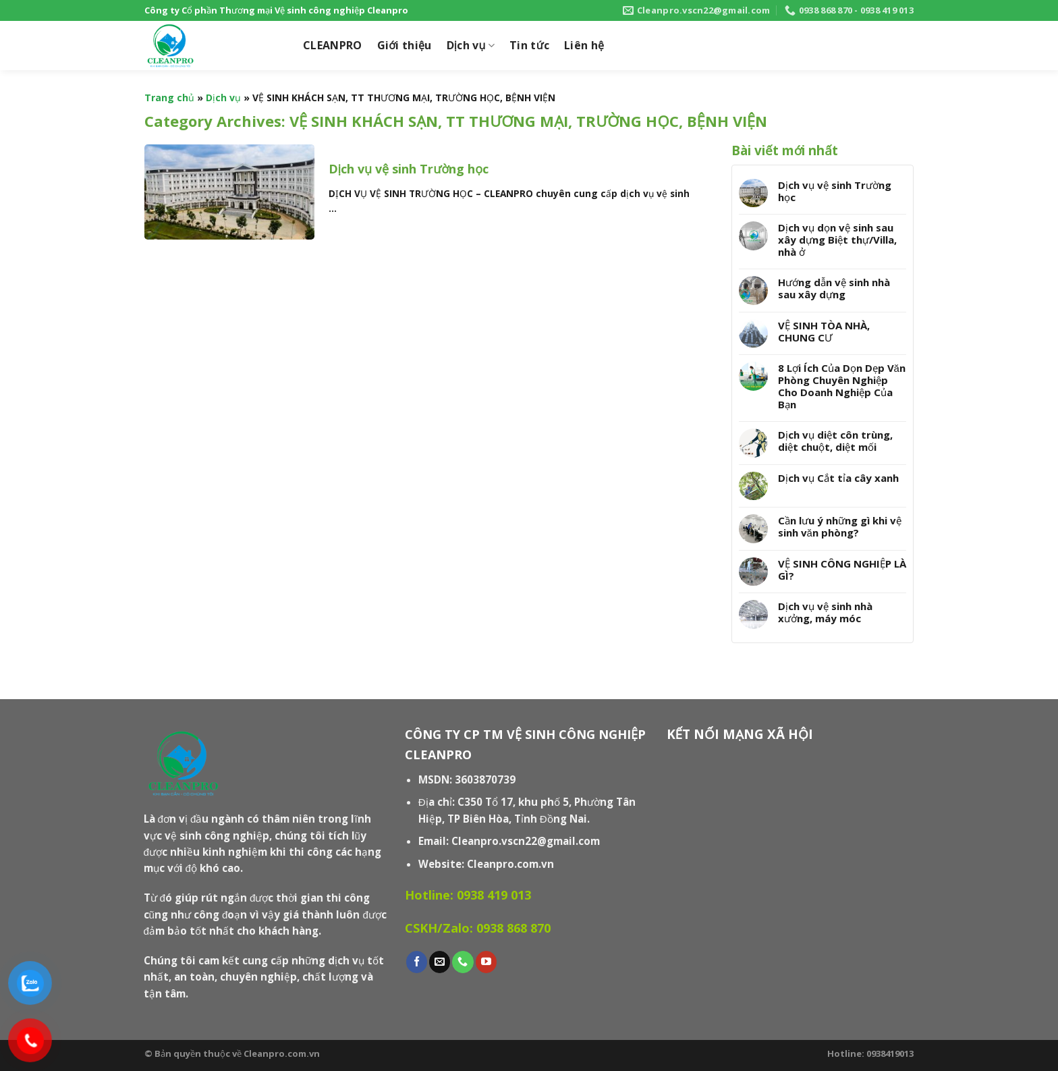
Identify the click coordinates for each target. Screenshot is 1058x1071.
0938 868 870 (513, 928)
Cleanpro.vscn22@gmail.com (525, 841)
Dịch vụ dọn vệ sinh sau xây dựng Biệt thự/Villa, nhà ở (837, 239)
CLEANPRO (332, 45)
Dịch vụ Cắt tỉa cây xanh (838, 478)
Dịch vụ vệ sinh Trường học (834, 191)
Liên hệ (584, 45)
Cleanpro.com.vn (510, 864)
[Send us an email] (439, 961)
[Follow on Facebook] (416, 961)
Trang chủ (169, 97)
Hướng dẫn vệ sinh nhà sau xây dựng (834, 288)
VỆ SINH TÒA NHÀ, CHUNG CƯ (824, 331)
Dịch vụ (471, 45)
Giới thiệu (404, 45)
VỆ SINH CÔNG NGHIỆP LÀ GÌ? (842, 569)
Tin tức (529, 45)
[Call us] (462, 961)
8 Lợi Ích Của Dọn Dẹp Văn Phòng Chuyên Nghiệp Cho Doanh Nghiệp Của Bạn (842, 386)
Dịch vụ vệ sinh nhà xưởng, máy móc (825, 612)
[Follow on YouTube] (486, 961)
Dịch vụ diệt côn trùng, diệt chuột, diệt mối (835, 441)
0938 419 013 (494, 895)
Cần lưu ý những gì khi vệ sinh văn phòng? (839, 526)
